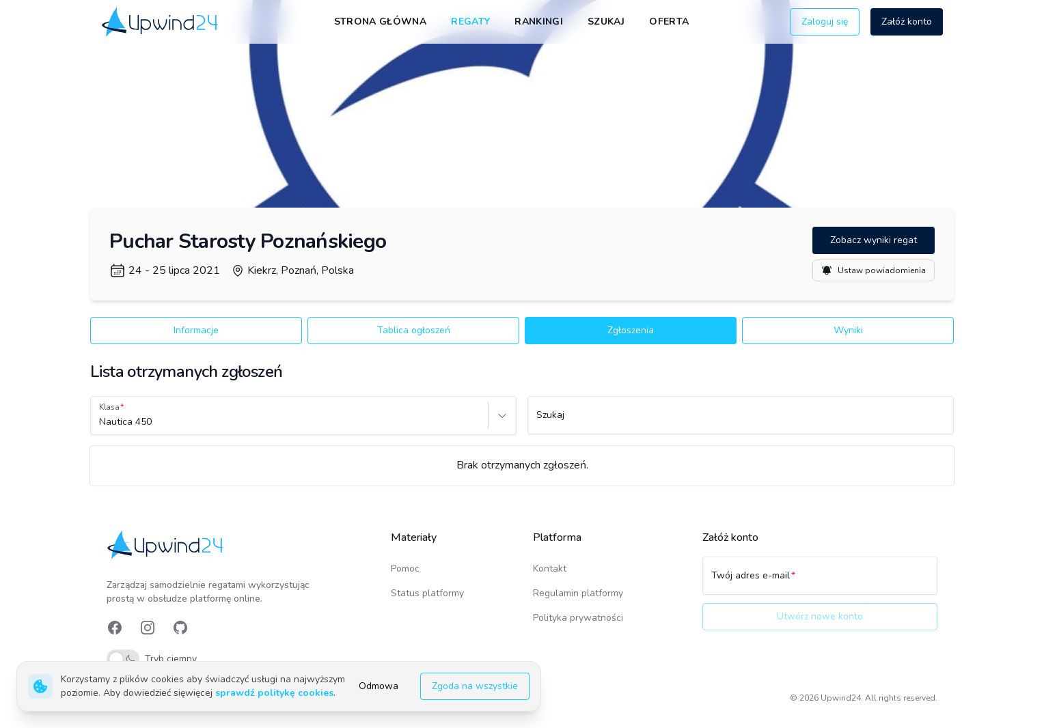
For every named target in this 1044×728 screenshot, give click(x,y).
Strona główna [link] (380, 21)
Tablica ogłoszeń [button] (413, 330)
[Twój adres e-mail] (820, 582)
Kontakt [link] (549, 568)
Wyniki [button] (848, 330)
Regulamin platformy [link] (578, 593)
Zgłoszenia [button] (630, 330)
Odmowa (378, 686)
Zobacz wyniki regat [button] (873, 240)
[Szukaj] (740, 421)
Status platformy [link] (427, 593)
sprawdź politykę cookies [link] (274, 692)
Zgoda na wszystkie (475, 686)
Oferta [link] (669, 21)
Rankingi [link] (538, 21)
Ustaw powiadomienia (873, 270)
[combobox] (100, 422)
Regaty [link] (470, 21)
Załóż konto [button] (906, 21)
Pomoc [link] (405, 568)
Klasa (109, 407)
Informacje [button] (196, 330)
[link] (161, 21)
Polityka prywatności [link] (578, 617)
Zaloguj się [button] (824, 21)
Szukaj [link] (606, 21)
